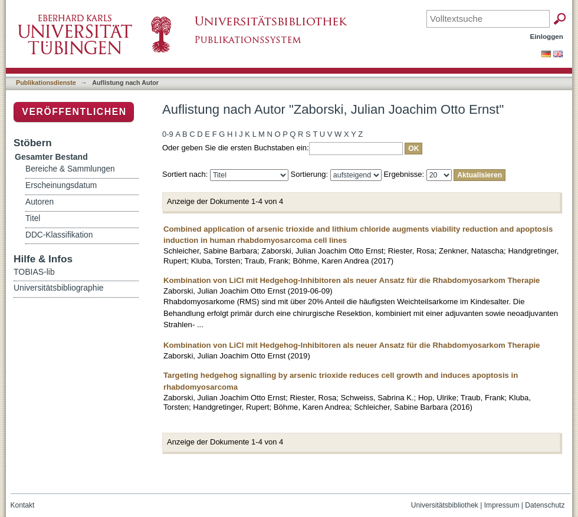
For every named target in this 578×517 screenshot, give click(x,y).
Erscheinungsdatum (61, 185)
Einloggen (547, 36)
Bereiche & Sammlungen (70, 168)
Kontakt (23, 505)
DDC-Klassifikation (59, 234)
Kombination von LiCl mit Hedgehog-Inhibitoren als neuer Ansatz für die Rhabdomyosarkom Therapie (351, 280)
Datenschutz (544, 505)
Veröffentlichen (74, 112)
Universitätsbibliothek (444, 505)
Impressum (502, 505)
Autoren (39, 201)
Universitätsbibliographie (59, 287)
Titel (32, 218)
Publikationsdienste (46, 82)
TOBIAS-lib (34, 271)
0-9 (167, 134)
